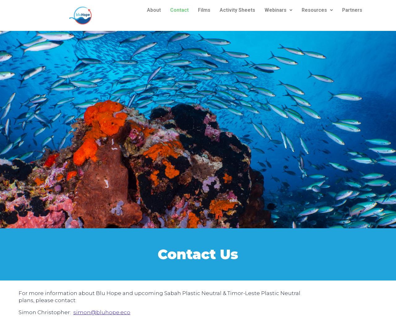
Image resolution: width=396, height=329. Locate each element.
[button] (278, 10)
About (154, 10)
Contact (179, 10)
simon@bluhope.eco (101, 312)
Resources (317, 10)
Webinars (278, 10)
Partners (352, 10)
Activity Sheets (237, 10)
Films (204, 10)
